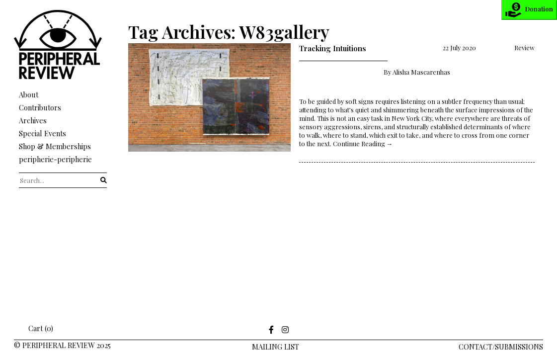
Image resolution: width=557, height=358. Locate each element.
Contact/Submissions (501, 347)
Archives (33, 120)
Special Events (42, 133)
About (28, 94)
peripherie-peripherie (55, 159)
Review (524, 47)
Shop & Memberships (55, 146)
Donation (529, 10)
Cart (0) (34, 328)
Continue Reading (363, 143)
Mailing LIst (275, 347)
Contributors (40, 107)
